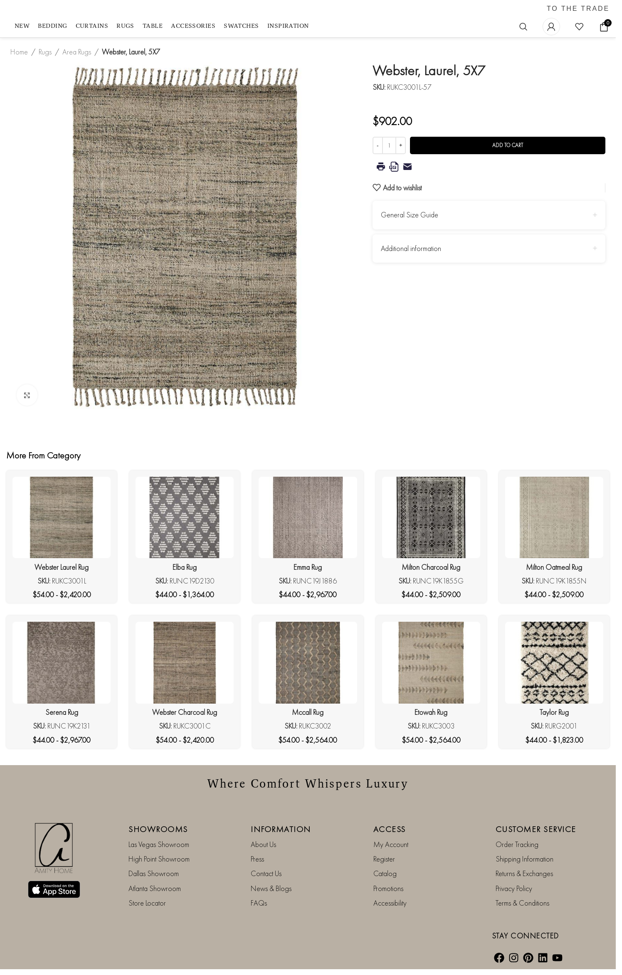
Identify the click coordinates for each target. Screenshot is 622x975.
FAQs (259, 903)
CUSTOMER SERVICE (536, 829)
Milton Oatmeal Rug (554, 567)
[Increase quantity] (400, 145)
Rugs (45, 52)
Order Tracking (517, 844)
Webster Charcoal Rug (184, 712)
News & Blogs (271, 888)
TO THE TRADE (578, 8)
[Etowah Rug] (431, 663)
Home (19, 52)
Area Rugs (76, 52)
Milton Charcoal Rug (431, 567)
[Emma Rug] (308, 518)
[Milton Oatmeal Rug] (554, 518)
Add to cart (507, 145)
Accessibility (390, 903)
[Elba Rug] (185, 518)
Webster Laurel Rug (62, 567)
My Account (390, 844)
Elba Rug (185, 567)
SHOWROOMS (158, 829)
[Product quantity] (389, 145)
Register (384, 859)
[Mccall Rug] (308, 663)
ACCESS (389, 829)
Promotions (388, 888)
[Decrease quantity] (378, 145)
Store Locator (147, 903)
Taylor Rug (554, 712)
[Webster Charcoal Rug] (185, 663)
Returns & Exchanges (524, 873)
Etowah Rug (431, 712)
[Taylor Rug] (554, 663)
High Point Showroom (159, 859)
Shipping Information (524, 859)
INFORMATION (281, 829)
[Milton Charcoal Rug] (431, 518)
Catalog (385, 873)
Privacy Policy (514, 888)
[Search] (523, 26)
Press (257, 859)
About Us (263, 844)
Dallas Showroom (153, 873)
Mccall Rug (307, 712)
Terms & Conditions (522, 903)
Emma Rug (308, 567)
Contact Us (266, 873)
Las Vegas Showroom (158, 844)
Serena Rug (61, 712)
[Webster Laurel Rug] (61, 518)
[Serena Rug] (61, 663)
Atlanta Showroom (154, 888)
